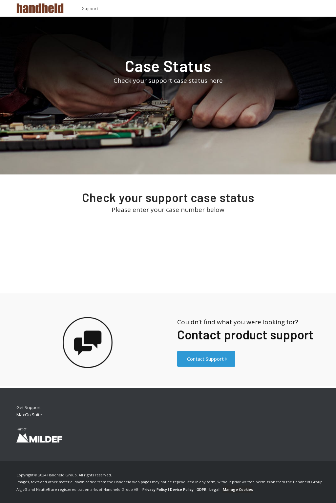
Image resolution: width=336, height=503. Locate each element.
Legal (214, 489)
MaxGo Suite (29, 415)
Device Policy (182, 489)
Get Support (28, 407)
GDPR (201, 489)
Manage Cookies (238, 489)
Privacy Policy (154, 489)
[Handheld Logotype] (40, 8)
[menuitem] (90, 9)
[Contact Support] (206, 359)
